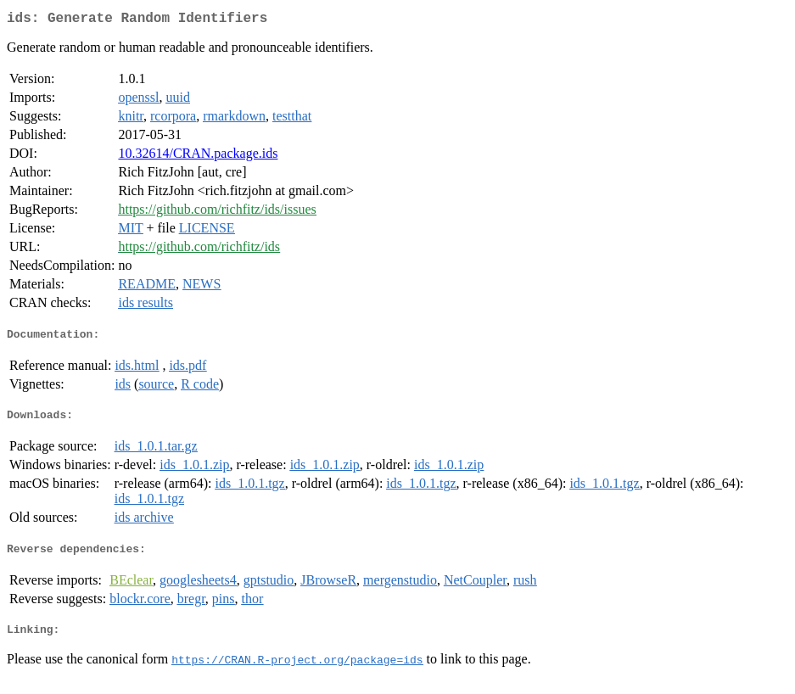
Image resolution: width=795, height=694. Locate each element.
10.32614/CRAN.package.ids (197, 156)
